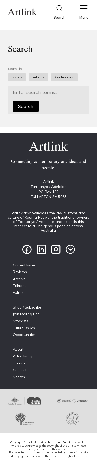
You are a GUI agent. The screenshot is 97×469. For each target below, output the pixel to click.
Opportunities (24, 334)
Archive (19, 278)
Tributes (19, 285)
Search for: (16, 68)
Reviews (20, 271)
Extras (18, 292)
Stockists (20, 321)
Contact (19, 370)
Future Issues (24, 328)
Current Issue (24, 265)
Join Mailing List (26, 314)
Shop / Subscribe (27, 307)
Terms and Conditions (62, 442)
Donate (19, 363)
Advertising (22, 356)
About (18, 349)
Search (25, 106)
